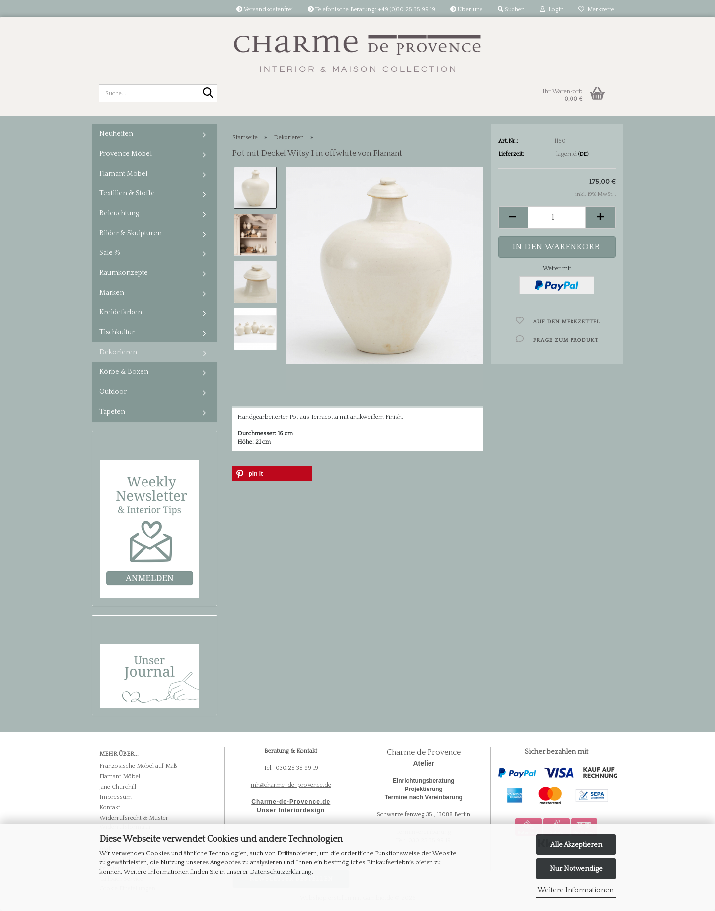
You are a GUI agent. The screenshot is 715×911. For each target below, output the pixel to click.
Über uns (466, 9)
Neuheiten (116, 134)
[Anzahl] (557, 217)
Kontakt (109, 807)
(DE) (583, 154)
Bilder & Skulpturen (130, 233)
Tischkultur (117, 332)
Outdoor (113, 392)
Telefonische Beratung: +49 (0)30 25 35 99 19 (371, 9)
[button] (513, 217)
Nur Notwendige (576, 869)
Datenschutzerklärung (281, 871)
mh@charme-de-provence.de (291, 785)
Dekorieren (118, 352)
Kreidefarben (120, 312)
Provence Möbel (125, 154)
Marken (111, 293)
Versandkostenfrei (264, 9)
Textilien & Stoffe (127, 193)
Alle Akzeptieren (576, 845)
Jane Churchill (117, 787)
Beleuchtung (119, 213)
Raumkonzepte (123, 273)
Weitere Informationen (576, 890)
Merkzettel (597, 9)
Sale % (109, 253)
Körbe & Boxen (123, 372)
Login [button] (552, 9)
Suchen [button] (511, 9)
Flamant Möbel (123, 174)
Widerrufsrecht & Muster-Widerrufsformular (135, 822)
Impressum (115, 797)
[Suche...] (208, 94)
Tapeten (112, 412)
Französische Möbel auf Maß (138, 766)
